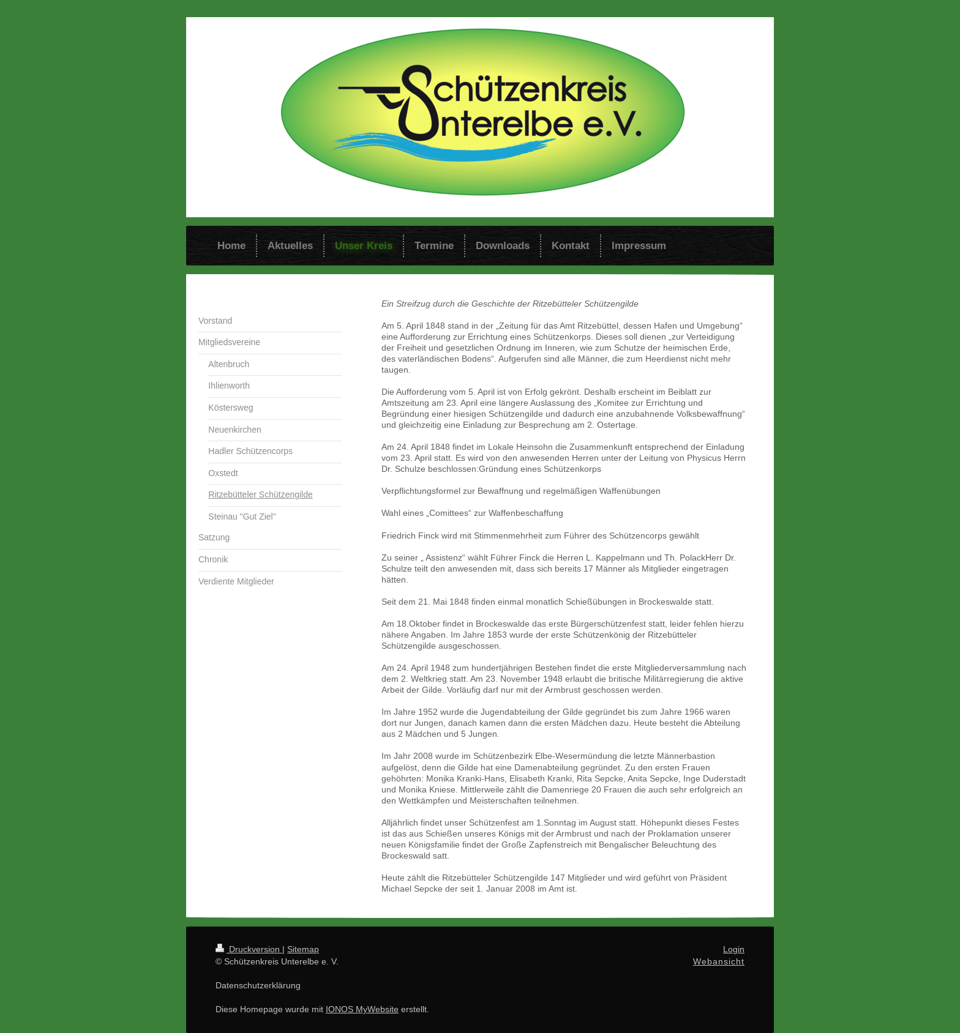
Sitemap (303, 949)
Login (733, 949)
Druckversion (249, 949)
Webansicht (718, 961)
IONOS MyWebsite (362, 1009)
